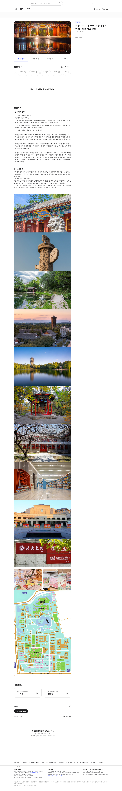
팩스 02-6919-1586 (52, 772)
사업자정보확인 (34, 772)
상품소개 (35, 59)
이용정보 (50, 59)
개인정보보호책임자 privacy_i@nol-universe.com (95, 774)
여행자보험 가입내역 (72, 762)
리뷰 (64, 59)
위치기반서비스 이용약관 (49, 762)
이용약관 (24, 762)
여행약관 (61, 762)
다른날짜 (66, 67)
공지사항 (93, 762)
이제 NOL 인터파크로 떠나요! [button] (41, 3)
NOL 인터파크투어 (21, 711)
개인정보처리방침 (34, 762)
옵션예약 (21, 59)
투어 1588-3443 (52, 771)
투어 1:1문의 (51, 775)
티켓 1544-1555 (61, 771)
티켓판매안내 (84, 762)
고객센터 (100, 762)
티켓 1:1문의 (58, 775)
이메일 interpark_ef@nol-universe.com (93, 772)
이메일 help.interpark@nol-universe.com (68, 772)
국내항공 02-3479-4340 (67, 774)
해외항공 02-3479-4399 (54, 774)
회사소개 (16, 762)
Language (18, 766)
